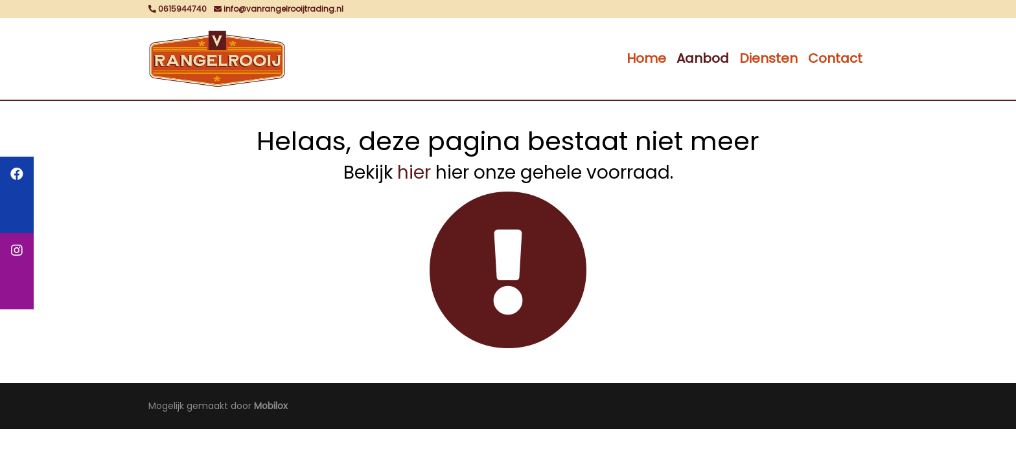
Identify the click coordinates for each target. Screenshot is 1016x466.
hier (414, 172)
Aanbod (702, 58)
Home (646, 58)
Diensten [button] (768, 58)
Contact (835, 58)
